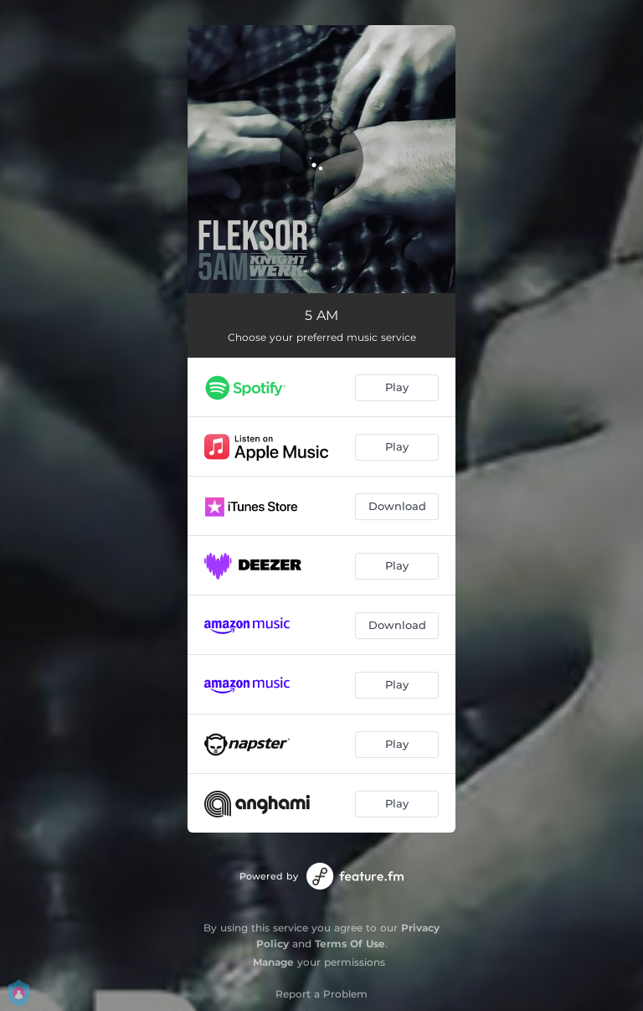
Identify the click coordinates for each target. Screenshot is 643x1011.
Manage (273, 962)
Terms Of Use (350, 943)
